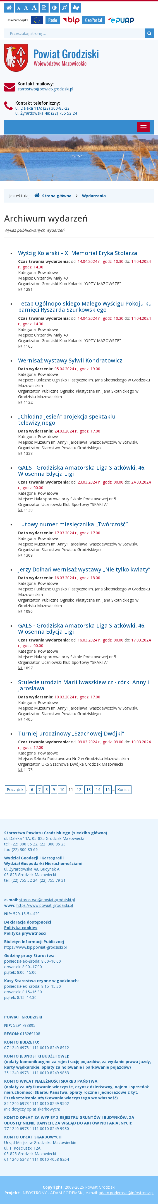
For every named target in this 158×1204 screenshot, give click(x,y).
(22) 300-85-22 (56, 108)
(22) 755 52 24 (64, 113)
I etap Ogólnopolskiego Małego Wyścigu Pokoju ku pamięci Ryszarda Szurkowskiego (85, 306)
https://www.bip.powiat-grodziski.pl (35, 947)
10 (62, 789)
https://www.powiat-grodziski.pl (44, 905)
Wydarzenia (94, 195)
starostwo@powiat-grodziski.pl (45, 89)
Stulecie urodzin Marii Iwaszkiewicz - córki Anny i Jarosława (83, 685)
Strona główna (52, 195)
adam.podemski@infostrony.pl (126, 1192)
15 (107, 789)
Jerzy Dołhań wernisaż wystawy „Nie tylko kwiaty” (84, 569)
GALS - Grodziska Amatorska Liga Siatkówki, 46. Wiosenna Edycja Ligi (81, 470)
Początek (15, 789)
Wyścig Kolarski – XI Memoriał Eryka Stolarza (77, 253)
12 (79, 789)
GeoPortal (93, 20)
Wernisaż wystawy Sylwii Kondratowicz (70, 360)
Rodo (52, 20)
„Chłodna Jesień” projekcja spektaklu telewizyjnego (67, 419)
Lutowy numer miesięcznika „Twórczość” (73, 524)
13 (88, 789)
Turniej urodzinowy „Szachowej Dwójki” (71, 733)
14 (98, 789)
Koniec (123, 789)
